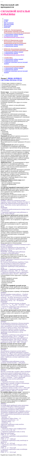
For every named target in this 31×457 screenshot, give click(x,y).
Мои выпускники (9, 24)
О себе (6, 21)
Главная (6, 20)
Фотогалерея (7, 25)
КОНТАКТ (7, 27)
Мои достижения (9, 22)
